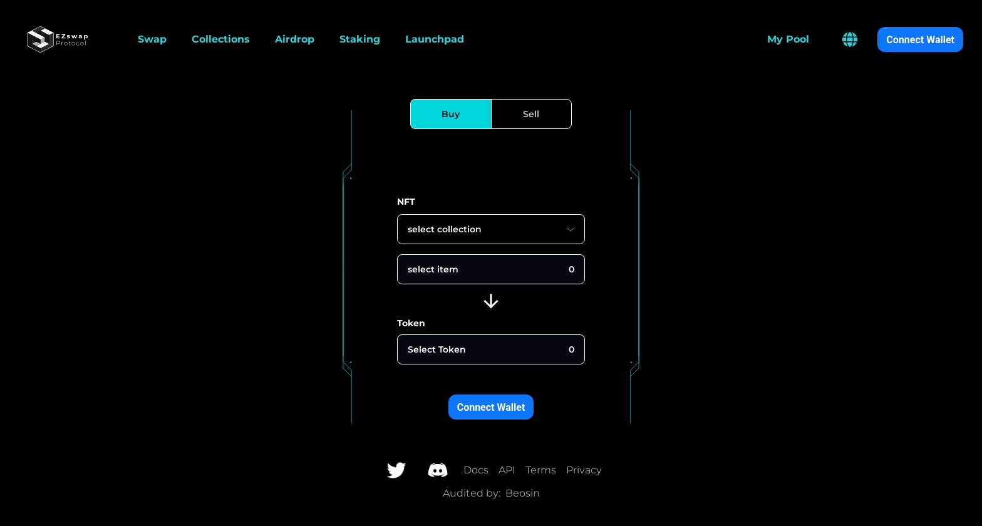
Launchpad (434, 39)
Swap (152, 39)
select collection (491, 229)
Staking (359, 39)
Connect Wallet (920, 40)
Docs (475, 470)
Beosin (522, 493)
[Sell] (531, 114)
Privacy (584, 470)
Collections (221, 39)
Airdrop (294, 39)
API (507, 470)
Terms (540, 470)
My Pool (788, 39)
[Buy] (450, 114)
